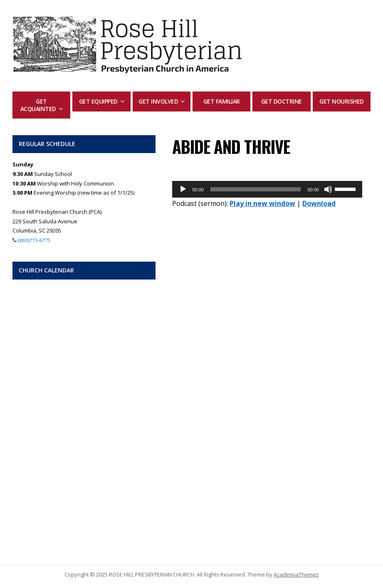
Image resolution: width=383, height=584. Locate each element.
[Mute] (328, 189)
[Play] (183, 189)
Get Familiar (221, 101)
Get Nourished (341, 101)
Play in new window (262, 203)
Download (319, 203)
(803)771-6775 (33, 240)
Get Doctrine (281, 101)
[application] (267, 189)
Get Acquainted (38, 105)
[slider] (255, 189)
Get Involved (158, 101)
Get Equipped (98, 101)
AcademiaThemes (296, 574)
